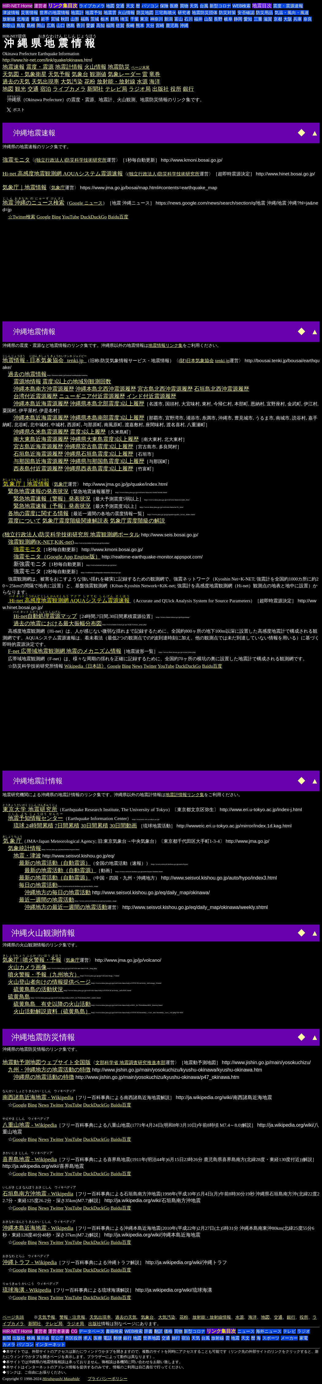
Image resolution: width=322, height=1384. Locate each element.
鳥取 (21, 25)
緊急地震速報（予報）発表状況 (52, 506)
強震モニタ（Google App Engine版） (56, 557)
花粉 (89, 82)
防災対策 (227, 12)
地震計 (77, 12)
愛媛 (90, 25)
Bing (56, 216)
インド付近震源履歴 (151, 396)
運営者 (40, 5)
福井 (198, 19)
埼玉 (124, 19)
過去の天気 (16, 82)
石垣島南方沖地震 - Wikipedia (37, 1193)
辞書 (148, 1331)
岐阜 (228, 19)
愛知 (248, 19)
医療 (174, 5)
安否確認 (246, 12)
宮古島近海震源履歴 (38, 446)
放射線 (8, 19)
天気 (194, 5)
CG (74, 1331)
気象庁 (58, 187)
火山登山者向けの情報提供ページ (49, 982)
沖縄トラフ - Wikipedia (29, 1262)
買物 (184, 5)
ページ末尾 (140, 67)
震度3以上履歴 (88, 432)
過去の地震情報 (27, 374)
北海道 (23, 19)
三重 (258, 19)
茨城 (94, 19)
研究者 (184, 12)
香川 (80, 25)
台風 (204, 5)
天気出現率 (45, 82)
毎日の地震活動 (38, 885)
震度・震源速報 (288, 5)
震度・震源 (40, 67)
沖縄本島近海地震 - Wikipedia (37, 1228)
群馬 (114, 19)
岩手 (45, 19)
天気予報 (59, 74)
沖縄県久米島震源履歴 (41, 432)
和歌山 (8, 25)
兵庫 (297, 19)
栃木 (104, 19)
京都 (278, 19)
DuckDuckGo (93, 216)
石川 (188, 19)
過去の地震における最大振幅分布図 (57, 623)
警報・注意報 (72, 1317)
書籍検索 (114, 1331)
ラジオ (303, 1331)
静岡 (238, 19)
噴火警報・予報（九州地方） (44, 975)
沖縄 (184, 25)
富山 (178, 19)
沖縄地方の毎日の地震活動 (58, 892)
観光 (20, 89)
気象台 (80, 74)
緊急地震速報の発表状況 (38, 491)
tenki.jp (222, 360)
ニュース (246, 1331)
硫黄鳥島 (19, 997)
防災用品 (264, 12)
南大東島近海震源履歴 (41, 439)
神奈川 (156, 19)
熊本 (140, 25)
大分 (150, 25)
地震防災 (119, 67)
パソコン (150, 5)
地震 (235, 1338)
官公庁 (57, 1338)
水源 (142, 82)
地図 (110, 5)
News (137, 666)
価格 (168, 1331)
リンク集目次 (63, 5)
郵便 (117, 1338)
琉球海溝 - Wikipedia (26, 1290)
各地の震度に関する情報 (38, 513)
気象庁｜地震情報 (24, 187)
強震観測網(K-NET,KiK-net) (41, 542)
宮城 (55, 19)
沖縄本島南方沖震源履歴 (43, 389)
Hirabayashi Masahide (61, 1378)
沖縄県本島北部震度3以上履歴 (107, 404)
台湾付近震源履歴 (35, 396)
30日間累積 (94, 825)
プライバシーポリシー (107, 1378)
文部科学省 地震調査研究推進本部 (130, 1062)
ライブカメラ (92, 5)
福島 (85, 19)
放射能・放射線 (116, 82)
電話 (107, 1338)
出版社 (160, 89)
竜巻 (154, 74)
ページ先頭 (13, 1317)
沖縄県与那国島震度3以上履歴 (107, 461)
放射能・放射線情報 (211, 1317)
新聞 (6, 1338)
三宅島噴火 (165, 12)
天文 (130, 5)
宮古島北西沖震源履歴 (165, 389)
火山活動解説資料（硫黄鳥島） (52, 1011)
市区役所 (73, 1338)
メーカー (289, 1338)
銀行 (188, 89)
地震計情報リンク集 (184, 794)
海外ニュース (269, 1331)
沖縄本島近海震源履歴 (41, 404)
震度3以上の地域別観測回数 (76, 381)
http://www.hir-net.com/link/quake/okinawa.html (47, 60)
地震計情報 (69, 67)
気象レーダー (124, 74)
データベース (91, 1331)
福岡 (110, 25)
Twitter (150, 666)
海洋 (154, 82)
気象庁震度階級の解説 (137, 521)
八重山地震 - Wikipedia (29, 1125)
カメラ (8, 1344)
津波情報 (11, 12)
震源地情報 (27, 381)
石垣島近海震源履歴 (38, 454)
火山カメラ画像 (27, 967)
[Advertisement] (80, 132)
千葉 (134, 19)
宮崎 (160, 25)
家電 (303, 1338)
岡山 (40, 25)
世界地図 (151, 1338)
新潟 (168, 19)
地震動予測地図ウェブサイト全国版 (46, 1062)
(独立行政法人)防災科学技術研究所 (71, 160)
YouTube (70, 216)
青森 (35, 19)
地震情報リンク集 (165, 345)
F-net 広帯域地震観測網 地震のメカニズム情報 (64, 651)
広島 (51, 25)
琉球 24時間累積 (33, 825)
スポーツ (270, 1338)
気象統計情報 (24, 848)
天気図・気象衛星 (24, 74)
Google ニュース (85, 202)
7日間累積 (67, 825)
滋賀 (267, 19)
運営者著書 (59, 1331)
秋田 (65, 19)
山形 (74, 19)
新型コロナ (220, 5)
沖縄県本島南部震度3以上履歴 (107, 418)
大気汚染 (72, 82)
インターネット (50, 1344)
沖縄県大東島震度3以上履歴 (104, 439)
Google (43, 216)
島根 (31, 25)
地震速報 (13, 67)
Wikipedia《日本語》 (85, 666)
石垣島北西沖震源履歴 (221, 389)
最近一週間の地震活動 (46, 900)
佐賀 (120, 25)
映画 (31, 1338)
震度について (24, 521)
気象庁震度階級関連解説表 (75, 521)
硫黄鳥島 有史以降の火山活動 (52, 1004)
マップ (45, 616)
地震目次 (262, 5)
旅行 (176, 1338)
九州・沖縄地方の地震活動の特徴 (49, 1070)
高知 (100, 25)
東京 (144, 19)
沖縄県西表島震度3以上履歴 (98, 469)
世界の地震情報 (55, 12)
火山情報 (126, 12)
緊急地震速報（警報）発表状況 (52, 499)
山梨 (208, 19)
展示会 (42, 1338)
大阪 (287, 19)
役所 (175, 89)
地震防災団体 (205, 12)
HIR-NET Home (17, 5)
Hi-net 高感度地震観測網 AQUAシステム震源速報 (62, 174)
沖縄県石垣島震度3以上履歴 (98, 454)
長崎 (130, 25)
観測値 (98, 74)
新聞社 (95, 89)
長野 (218, 19)
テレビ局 (116, 89)
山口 (60, 25)
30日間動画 (123, 825)
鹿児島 (172, 25)
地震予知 (93, 12)
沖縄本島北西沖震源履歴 (105, 389)
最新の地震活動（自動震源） (55, 863)
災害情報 (29, 12)
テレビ (289, 1331)
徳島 (70, 25)
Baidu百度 (118, 216)
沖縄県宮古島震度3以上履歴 (98, 446)
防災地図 (144, 12)
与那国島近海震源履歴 (41, 461)
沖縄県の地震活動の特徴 (43, 1077)
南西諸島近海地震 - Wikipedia (37, 1097)
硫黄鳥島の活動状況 (38, 989)
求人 (87, 1338)
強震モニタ (16, 160)
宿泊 (45, 89)
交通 (120, 5)
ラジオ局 (140, 89)
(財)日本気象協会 (196, 360)
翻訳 (158, 1331)
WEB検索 (241, 5)
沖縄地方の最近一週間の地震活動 (66, 907)
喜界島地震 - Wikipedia (29, 1159)
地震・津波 (27, 856)
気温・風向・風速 (292, 12)
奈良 (307, 19)
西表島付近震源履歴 (38, 469)
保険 (164, 5)
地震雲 (110, 12)
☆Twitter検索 (21, 216)
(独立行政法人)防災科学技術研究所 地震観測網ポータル (71, 534)
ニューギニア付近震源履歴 (92, 396)
